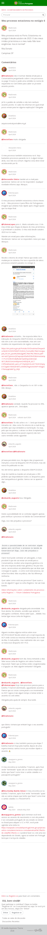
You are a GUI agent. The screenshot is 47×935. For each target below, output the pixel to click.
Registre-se (13, 896)
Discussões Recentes (10, 921)
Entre (4, 896)
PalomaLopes (13, 193)
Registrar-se (17, 912)
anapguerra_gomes (15, 759)
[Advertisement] (23, 867)
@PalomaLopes (8, 224)
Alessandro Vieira (15, 148)
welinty (11, 807)
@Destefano (7, 139)
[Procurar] (43, 15)
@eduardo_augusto (10, 498)
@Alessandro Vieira (10, 179)
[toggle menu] (3, 3)
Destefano (12, 68)
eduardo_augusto (15, 444)
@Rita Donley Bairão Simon (14, 791)
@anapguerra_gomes (11, 814)
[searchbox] (23, 15)
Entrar (5, 912)
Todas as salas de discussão (13, 918)
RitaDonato (13, 28)
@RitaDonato (7, 76)
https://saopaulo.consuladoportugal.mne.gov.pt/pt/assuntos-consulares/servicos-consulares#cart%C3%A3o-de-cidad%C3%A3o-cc (23, 830)
